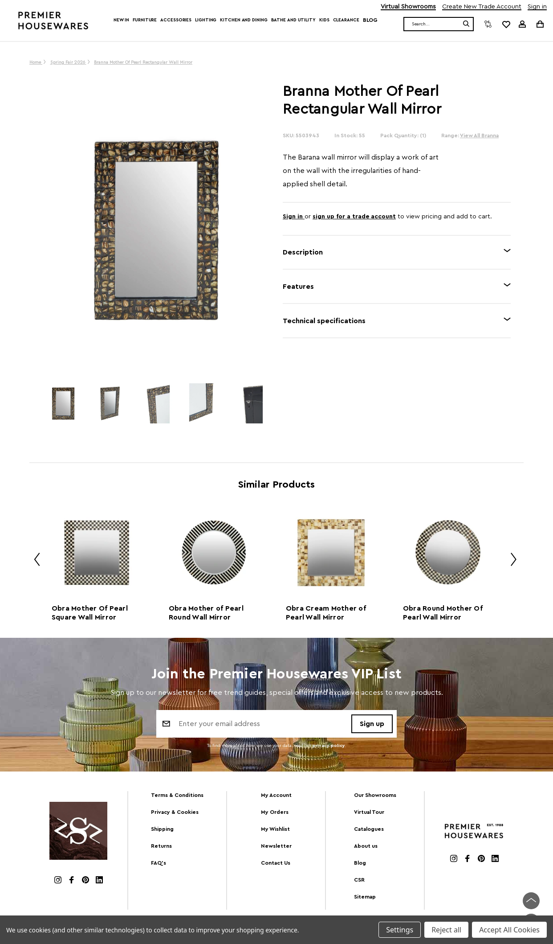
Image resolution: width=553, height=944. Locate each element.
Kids (324, 20)
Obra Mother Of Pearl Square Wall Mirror (90, 613)
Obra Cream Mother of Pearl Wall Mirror (326, 613)
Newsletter (276, 846)
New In (121, 20)
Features (298, 286)
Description (303, 252)
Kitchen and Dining (243, 20)
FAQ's (158, 863)
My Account (276, 795)
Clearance (346, 20)
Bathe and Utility (293, 20)
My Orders (275, 812)
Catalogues (369, 829)
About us (366, 846)
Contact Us (275, 863)
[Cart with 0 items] (539, 24)
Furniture (145, 20)
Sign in (537, 7)
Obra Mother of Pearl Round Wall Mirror (206, 613)
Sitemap (365, 896)
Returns (161, 846)
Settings (399, 930)
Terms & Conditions (177, 795)
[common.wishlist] (505, 24)
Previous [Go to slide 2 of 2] (34, 561)
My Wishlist (275, 829)
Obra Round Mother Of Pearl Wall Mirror (443, 613)
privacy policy (329, 746)
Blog (370, 20)
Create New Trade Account (481, 7)
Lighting (205, 20)
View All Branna (479, 135)
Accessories (175, 20)
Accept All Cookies (509, 930)
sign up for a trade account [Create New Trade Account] (354, 216)
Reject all (446, 930)
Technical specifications (324, 320)
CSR (359, 879)
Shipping (162, 829)
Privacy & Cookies (175, 812)
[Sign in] (522, 24)
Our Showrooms (375, 795)
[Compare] (488, 24)
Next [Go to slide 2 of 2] (510, 561)
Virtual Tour (369, 812)
